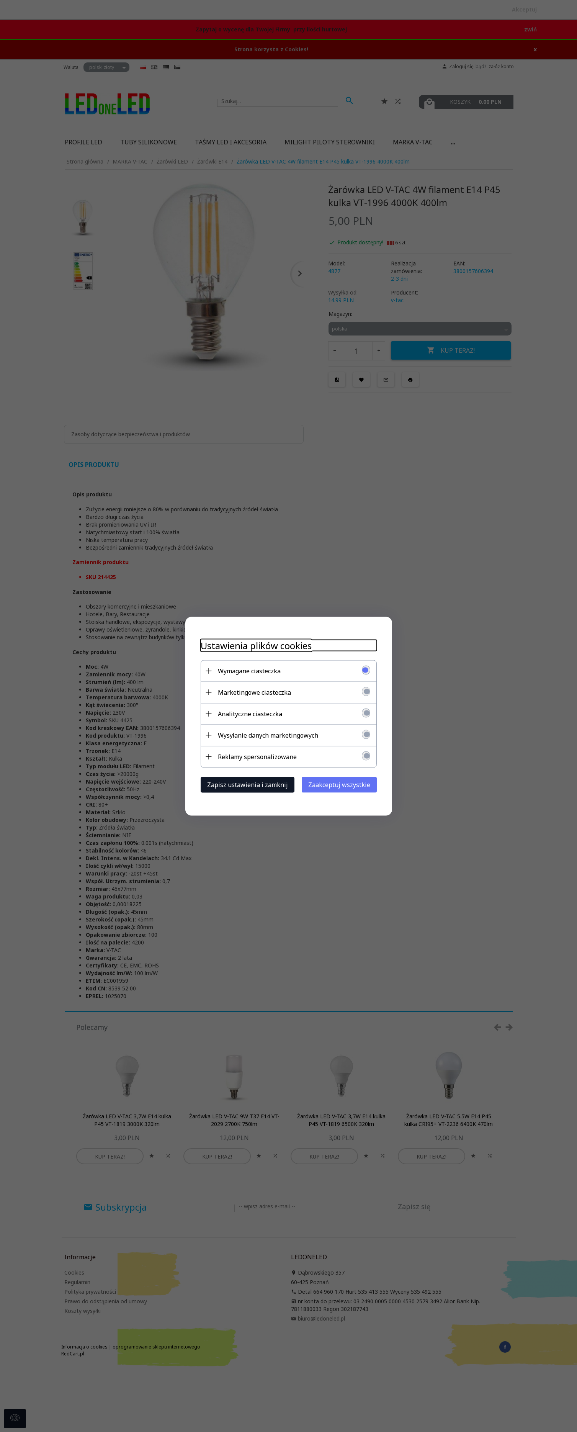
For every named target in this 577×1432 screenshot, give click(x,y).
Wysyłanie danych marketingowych (268, 735)
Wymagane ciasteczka (249, 670)
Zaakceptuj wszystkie (339, 784)
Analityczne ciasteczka (250, 713)
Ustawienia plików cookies (256, 645)
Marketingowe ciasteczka (254, 692)
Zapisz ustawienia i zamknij (247, 784)
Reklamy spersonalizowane (257, 756)
